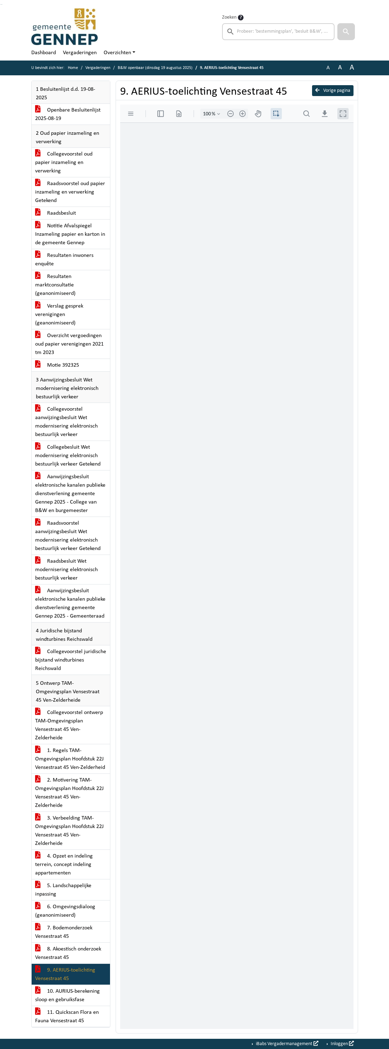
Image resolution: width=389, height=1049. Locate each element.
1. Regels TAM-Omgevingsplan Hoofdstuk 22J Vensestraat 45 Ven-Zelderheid (70, 759)
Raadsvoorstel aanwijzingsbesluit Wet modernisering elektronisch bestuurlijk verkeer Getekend (68, 535)
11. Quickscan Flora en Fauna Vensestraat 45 (67, 1017)
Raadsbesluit (55, 213)
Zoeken (229, 17)
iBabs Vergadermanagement (286, 1044)
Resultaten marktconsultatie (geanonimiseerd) (55, 285)
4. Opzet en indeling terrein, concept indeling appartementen (64, 864)
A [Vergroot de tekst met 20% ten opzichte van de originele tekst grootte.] (340, 67)
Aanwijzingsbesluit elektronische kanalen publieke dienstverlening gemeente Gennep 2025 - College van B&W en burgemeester (70, 493)
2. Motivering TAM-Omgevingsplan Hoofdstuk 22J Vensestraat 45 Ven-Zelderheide (69, 792)
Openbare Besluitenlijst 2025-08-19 (68, 114)
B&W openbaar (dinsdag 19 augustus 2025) (155, 68)
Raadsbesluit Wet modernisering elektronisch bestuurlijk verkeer (66, 569)
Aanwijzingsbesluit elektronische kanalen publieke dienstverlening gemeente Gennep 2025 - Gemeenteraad (70, 603)
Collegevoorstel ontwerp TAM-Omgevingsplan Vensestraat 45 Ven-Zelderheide (69, 725)
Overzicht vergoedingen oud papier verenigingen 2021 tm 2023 (69, 344)
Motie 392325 (57, 365)
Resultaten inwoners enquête (64, 260)
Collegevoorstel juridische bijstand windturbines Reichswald (70, 660)
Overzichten (117, 53)
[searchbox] (278, 31)
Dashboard (43, 53)
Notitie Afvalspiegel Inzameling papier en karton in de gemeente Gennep (70, 234)
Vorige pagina (332, 90)
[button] (346, 31)
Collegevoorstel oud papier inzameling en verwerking (63, 162)
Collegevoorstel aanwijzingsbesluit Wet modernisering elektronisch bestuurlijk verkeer (66, 421)
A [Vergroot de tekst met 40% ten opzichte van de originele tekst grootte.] (352, 68)
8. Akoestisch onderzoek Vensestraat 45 (68, 953)
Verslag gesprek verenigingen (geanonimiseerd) (59, 314)
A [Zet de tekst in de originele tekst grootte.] (328, 68)
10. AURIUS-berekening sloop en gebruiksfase (67, 995)
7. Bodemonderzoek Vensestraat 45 (63, 932)
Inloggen (342, 1044)
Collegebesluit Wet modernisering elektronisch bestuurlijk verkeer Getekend (68, 455)
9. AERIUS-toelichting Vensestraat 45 (65, 974)
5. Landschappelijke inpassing (63, 890)
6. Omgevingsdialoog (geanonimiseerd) (65, 911)
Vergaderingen (80, 53)
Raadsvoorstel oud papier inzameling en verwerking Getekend (70, 192)
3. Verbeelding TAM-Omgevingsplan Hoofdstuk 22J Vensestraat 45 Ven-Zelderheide (69, 830)
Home (73, 68)
